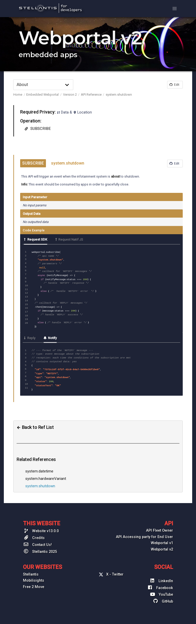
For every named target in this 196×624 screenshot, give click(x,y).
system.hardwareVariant (45, 473)
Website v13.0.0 (41, 525)
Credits (34, 532)
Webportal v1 (162, 537)
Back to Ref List (35, 422)
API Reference (91, 94)
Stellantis (31, 569)
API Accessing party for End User (144, 531)
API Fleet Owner (159, 525)
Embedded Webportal (42, 94)
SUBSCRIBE (37, 128)
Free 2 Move (33, 581)
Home (17, 94)
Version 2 (70, 94)
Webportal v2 (162, 544)
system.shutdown (119, 94)
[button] (174, 8)
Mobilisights (33, 575)
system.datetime (39, 466)
